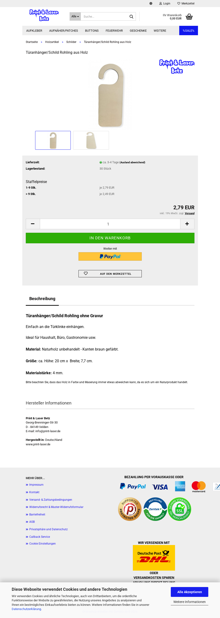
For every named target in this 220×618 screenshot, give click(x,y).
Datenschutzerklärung (26, 609)
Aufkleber (34, 30)
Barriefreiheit (37, 514)
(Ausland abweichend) (132, 162)
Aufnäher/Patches (63, 30)
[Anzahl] (110, 224)
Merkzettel (185, 3)
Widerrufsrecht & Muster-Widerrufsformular (56, 507)
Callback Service (39, 536)
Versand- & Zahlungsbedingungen (50, 499)
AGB (32, 521)
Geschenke (138, 30)
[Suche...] (75, 16)
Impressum (36, 484)
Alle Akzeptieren (189, 592)
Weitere (160, 30)
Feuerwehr (114, 30)
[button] (151, 3)
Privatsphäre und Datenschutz (48, 529)
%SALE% (188, 30)
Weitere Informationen (189, 602)
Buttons (92, 30)
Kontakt (34, 492)
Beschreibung (42, 298)
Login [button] (164, 3)
